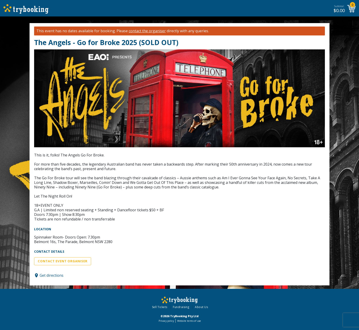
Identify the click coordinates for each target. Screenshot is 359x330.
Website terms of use (189, 320)
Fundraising (181, 307)
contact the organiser (147, 31)
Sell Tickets (159, 307)
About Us (201, 307)
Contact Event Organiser (62, 261)
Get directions (51, 275)
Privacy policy (166, 320)
